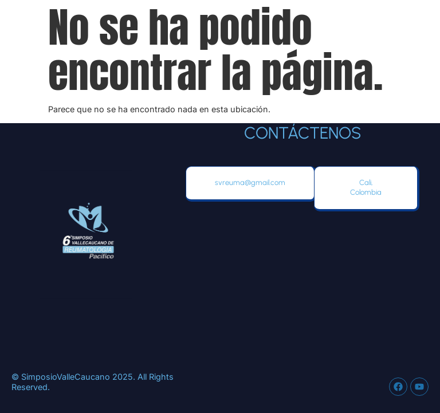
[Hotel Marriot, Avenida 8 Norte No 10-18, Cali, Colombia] (302, 291)
